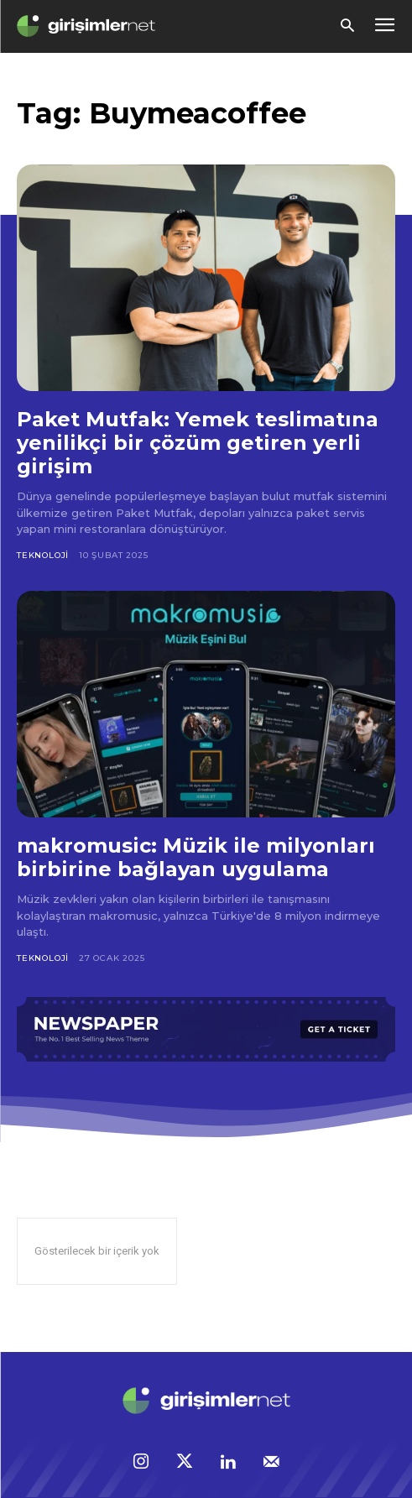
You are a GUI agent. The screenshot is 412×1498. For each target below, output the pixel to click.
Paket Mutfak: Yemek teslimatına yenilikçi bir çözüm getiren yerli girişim (197, 442)
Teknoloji (43, 555)
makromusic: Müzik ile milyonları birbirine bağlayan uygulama (196, 857)
